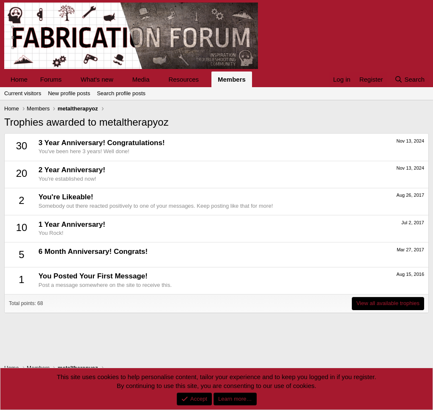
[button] (68, 79)
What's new (97, 79)
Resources (183, 79)
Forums (51, 79)
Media (141, 79)
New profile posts (69, 93)
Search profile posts (121, 93)
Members (232, 79)
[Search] (409, 79)
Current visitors (22, 93)
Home (19, 79)
